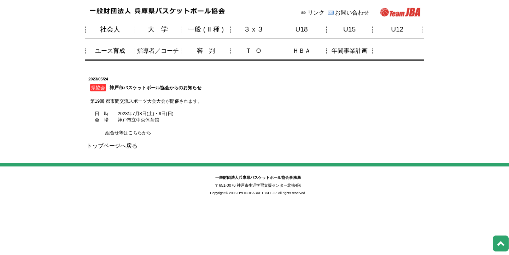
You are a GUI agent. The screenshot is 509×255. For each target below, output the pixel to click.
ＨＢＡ (302, 51)
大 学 (158, 29)
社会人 (110, 29)
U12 (397, 29)
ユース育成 (110, 51)
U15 (349, 29)
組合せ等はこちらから (127, 132)
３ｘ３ (254, 29)
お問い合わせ (352, 13)
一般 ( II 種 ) (206, 29)
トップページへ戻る (112, 146)
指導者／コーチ (158, 51)
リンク (316, 13)
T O (253, 51)
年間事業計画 (350, 51)
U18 (302, 29)
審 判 (206, 51)
